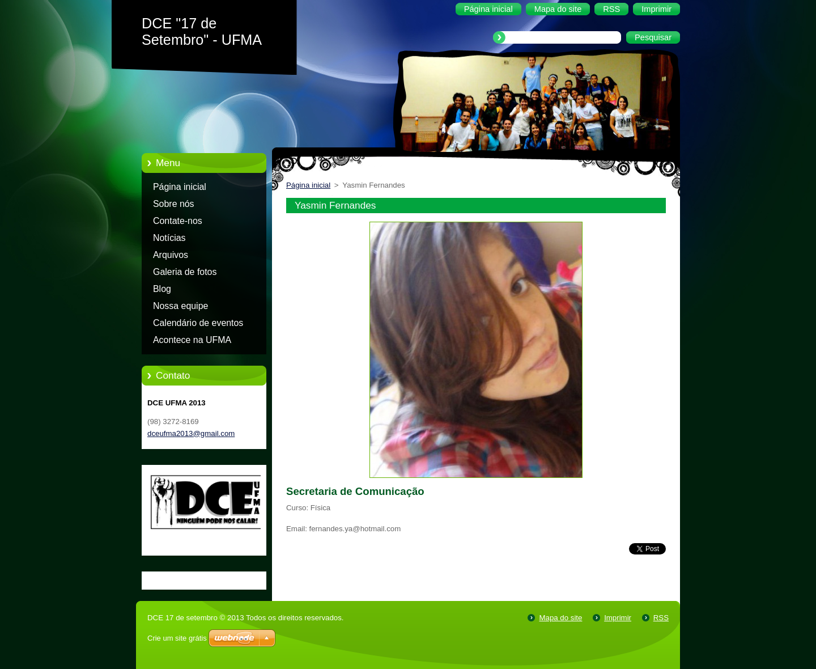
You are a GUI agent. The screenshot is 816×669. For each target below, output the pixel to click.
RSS (661, 617)
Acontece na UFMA (192, 340)
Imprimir (617, 617)
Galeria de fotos (184, 272)
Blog (162, 289)
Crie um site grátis (177, 638)
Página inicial (179, 187)
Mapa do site (560, 617)
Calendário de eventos (198, 323)
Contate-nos (177, 221)
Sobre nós (173, 204)
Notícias (169, 238)
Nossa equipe (180, 306)
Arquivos (170, 255)
